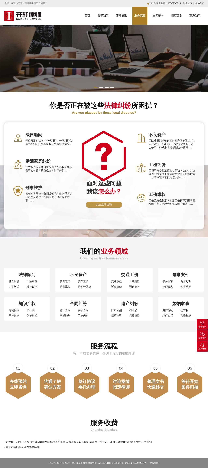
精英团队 (176, 15)
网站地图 (154, 464)
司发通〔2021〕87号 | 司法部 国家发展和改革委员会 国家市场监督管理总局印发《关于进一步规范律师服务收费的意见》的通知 (79, 442)
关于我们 (103, 15)
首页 (87, 15)
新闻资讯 (121, 15)
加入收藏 (199, 3)
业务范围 (139, 15)
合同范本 (158, 15)
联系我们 (195, 15)
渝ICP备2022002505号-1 (136, 464)
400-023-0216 (174, 3)
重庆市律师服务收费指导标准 (22, 448)
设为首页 (187, 3)
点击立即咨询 (104, 206)
